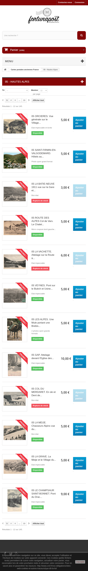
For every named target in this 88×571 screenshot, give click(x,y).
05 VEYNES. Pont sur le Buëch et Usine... (43, 287)
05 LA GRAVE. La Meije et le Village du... (43, 458)
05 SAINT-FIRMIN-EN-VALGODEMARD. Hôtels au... (43, 153)
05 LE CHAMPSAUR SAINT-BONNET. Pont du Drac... (43, 493)
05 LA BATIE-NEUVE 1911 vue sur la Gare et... (42, 187)
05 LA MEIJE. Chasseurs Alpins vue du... (43, 426)
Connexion (79, 2)
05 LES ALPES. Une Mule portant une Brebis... (42, 322)
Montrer (34, 90)
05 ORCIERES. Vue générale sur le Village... (42, 119)
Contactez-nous (65, 2)
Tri (3, 90)
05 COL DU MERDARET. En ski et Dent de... (43, 392)
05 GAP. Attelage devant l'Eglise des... (42, 357)
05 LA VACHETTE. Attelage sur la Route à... (42, 255)
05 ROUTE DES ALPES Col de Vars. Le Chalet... (42, 221)
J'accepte (80, 562)
